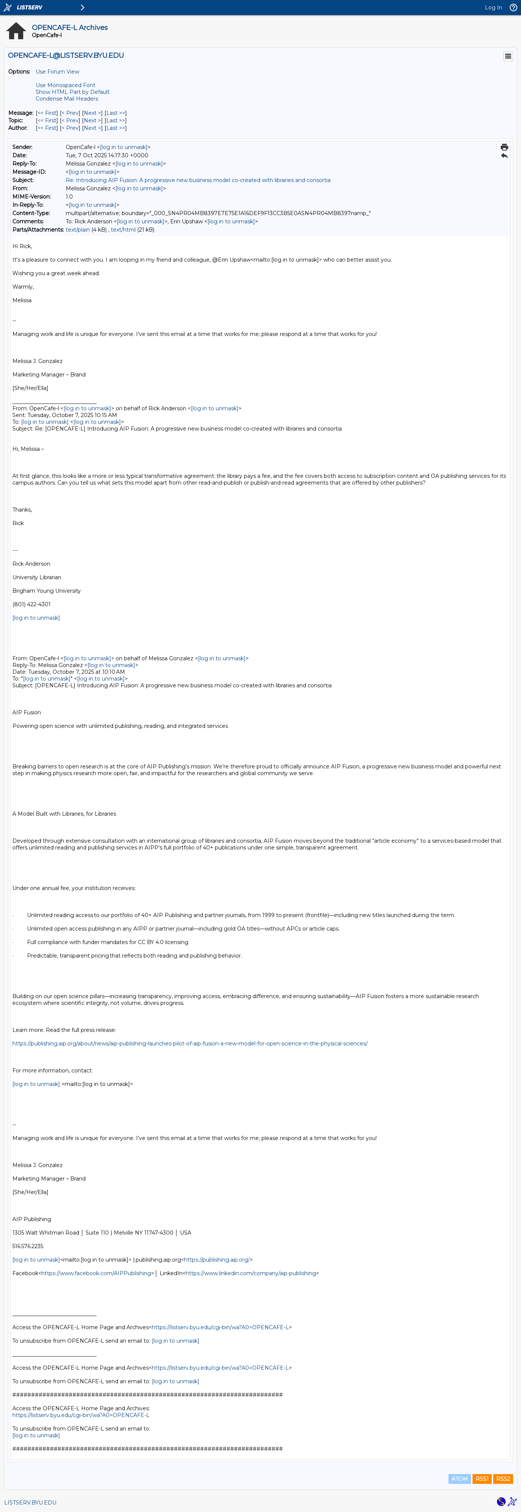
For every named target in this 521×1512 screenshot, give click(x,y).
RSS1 (482, 1479)
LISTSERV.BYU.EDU (30, 1502)
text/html (123, 229)
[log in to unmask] (124, 147)
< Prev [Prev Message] (70, 113)
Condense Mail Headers (67, 98)
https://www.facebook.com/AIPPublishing (96, 1273)
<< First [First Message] (47, 113)
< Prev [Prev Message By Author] (70, 128)
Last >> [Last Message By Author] (115, 128)
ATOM (460, 1479)
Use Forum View (57, 71)
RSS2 (503, 1479)
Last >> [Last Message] (115, 113)
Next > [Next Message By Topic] (92, 120)
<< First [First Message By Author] (47, 128)
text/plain (78, 229)
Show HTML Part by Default (73, 92)
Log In (493, 7)
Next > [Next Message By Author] (92, 128)
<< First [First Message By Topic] (47, 120)
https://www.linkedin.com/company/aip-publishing (251, 1273)
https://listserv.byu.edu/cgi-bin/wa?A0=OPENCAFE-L (220, 1327)
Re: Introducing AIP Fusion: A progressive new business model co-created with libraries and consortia (198, 180)
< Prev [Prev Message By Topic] (70, 120)
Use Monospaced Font (65, 85)
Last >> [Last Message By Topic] (115, 120)
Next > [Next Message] (92, 113)
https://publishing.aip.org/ (217, 1259)
